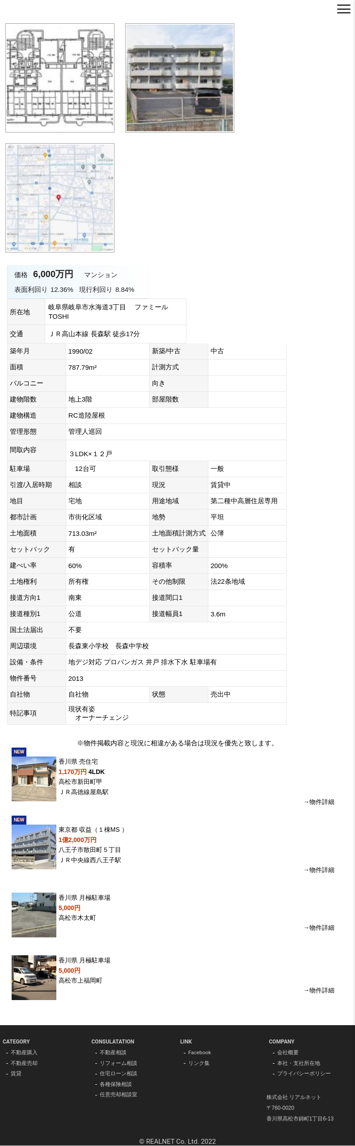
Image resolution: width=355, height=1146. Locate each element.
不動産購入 (24, 1053)
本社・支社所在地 (298, 1063)
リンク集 (199, 1063)
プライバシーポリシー (304, 1074)
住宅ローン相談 (118, 1074)
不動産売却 (24, 1063)
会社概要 (288, 1053)
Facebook (199, 1053)
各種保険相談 (116, 1085)
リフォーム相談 (118, 1063)
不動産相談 (113, 1053)
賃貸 (16, 1074)
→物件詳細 (318, 801)
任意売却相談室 (118, 1096)
